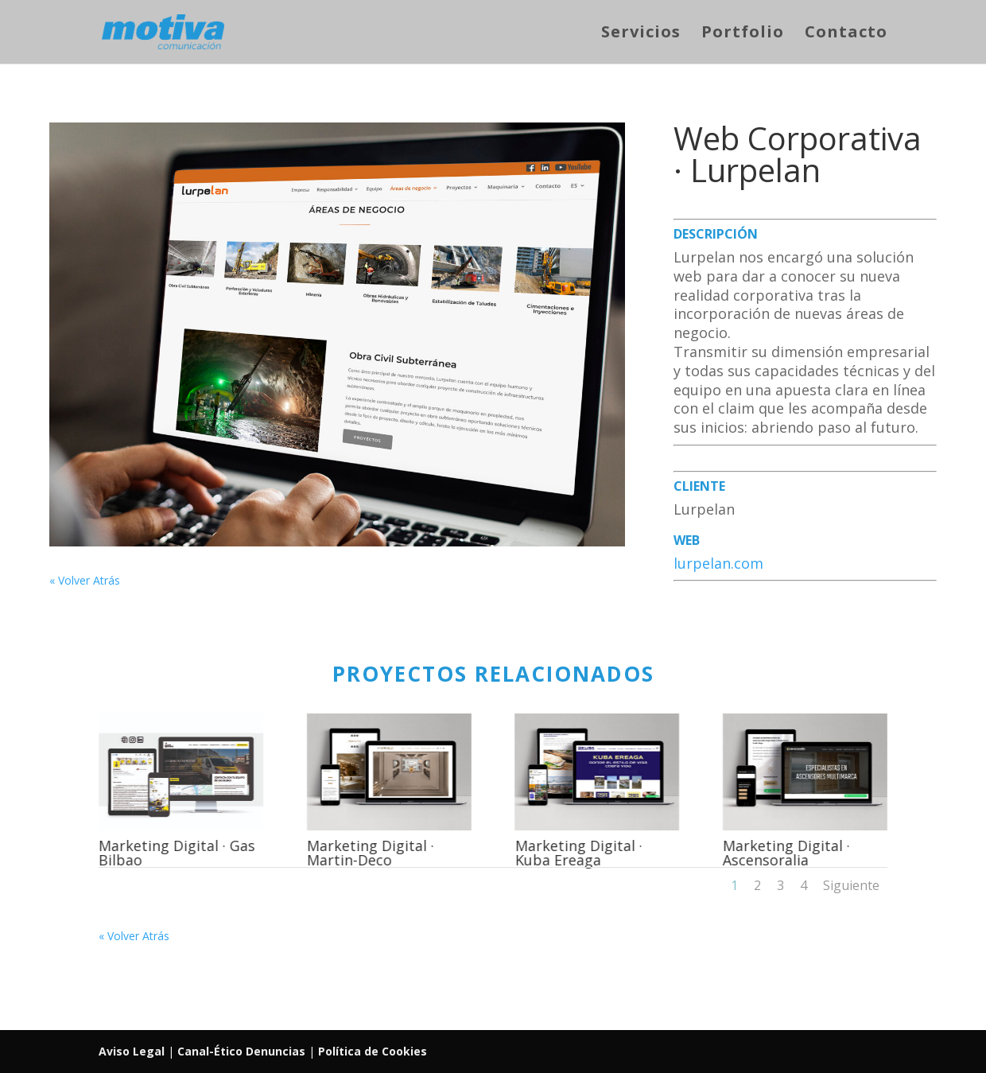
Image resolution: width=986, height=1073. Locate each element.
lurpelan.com (718, 563)
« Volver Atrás (84, 580)
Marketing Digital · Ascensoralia (785, 852)
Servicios (641, 34)
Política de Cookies (372, 1051)
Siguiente (851, 885)
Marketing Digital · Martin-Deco (369, 852)
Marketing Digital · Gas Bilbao (176, 852)
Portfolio (742, 34)
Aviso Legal (133, 1051)
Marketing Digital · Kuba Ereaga (578, 852)
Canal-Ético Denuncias (241, 1051)
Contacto (846, 34)
